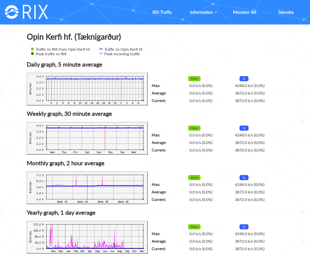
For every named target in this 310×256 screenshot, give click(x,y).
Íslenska (286, 12)
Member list (244, 12)
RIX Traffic (162, 12)
